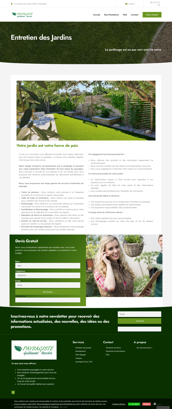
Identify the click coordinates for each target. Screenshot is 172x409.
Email (17, 281)
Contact (134, 15)
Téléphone (20, 271)
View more (63, 407)
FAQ (125, 15)
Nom (17, 261)
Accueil (96, 15)
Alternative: (20, 296)
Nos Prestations (111, 15)
